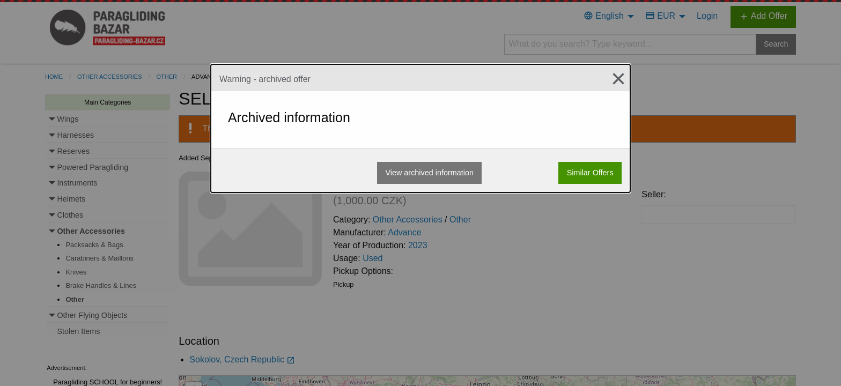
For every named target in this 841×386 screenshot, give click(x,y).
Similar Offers (590, 172)
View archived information (429, 172)
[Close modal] (614, 79)
